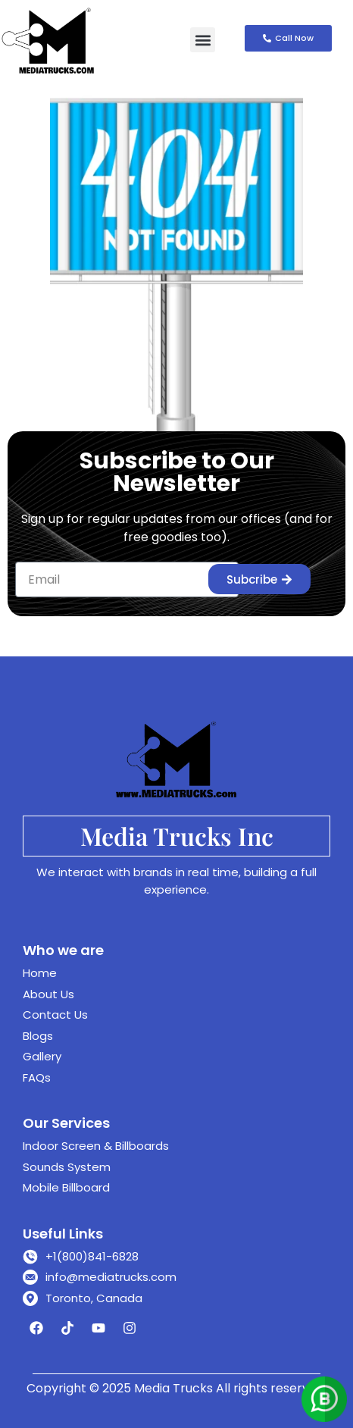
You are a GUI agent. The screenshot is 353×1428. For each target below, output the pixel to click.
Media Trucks (173, 1388)
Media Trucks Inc (176, 835)
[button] (202, 39)
